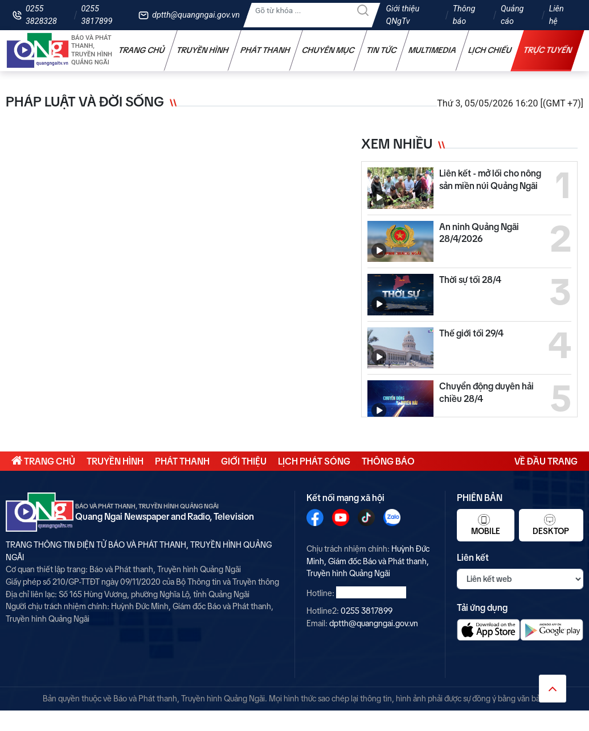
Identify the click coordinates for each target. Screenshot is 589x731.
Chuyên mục (328, 50)
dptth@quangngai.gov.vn (196, 15)
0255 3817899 (96, 15)
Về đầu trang (546, 461)
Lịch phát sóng (314, 461)
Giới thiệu (244, 461)
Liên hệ (556, 15)
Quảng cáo (512, 15)
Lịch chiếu (490, 50)
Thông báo (464, 15)
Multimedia (432, 50)
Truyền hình (202, 50)
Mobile (485, 525)
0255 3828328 (41, 15)
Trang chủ (141, 50)
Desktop (551, 525)
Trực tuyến (548, 50)
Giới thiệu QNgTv (403, 15)
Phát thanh (265, 50)
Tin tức (381, 50)
